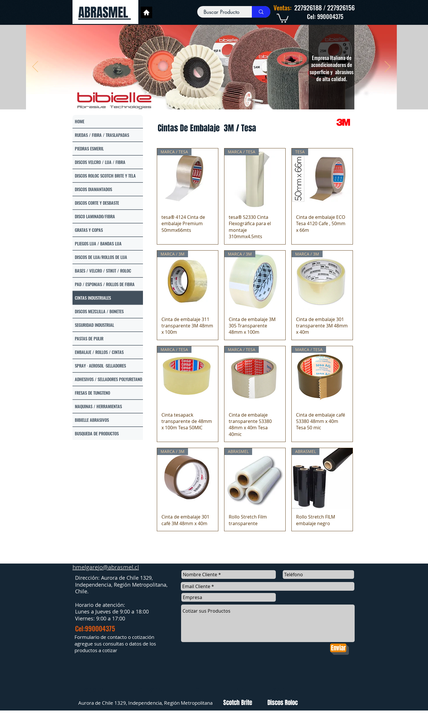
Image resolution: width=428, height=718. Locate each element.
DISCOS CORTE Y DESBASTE (97, 202)
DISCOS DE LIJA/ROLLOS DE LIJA (101, 257)
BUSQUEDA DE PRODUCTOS (97, 433)
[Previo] (35, 67)
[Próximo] (387, 67)
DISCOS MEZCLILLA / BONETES (99, 311)
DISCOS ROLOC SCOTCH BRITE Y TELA (105, 175)
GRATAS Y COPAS (89, 230)
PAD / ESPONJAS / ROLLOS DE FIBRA (105, 284)
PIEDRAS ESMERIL (89, 148)
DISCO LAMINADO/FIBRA (95, 216)
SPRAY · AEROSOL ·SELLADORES (100, 365)
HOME (79, 121)
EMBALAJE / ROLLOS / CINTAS (99, 352)
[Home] (146, 12)
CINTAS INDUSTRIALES (93, 297)
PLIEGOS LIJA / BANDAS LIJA (98, 243)
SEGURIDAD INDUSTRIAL (94, 325)
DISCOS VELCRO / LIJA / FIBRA (100, 162)
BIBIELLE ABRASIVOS (92, 420)
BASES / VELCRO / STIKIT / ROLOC (103, 270)
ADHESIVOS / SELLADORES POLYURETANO (108, 379)
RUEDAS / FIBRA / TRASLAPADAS (102, 135)
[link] (283, 18)
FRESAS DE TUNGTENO (92, 392)
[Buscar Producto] (222, 12)
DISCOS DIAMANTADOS (93, 189)
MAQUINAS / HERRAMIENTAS (98, 406)
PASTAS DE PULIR (89, 338)
